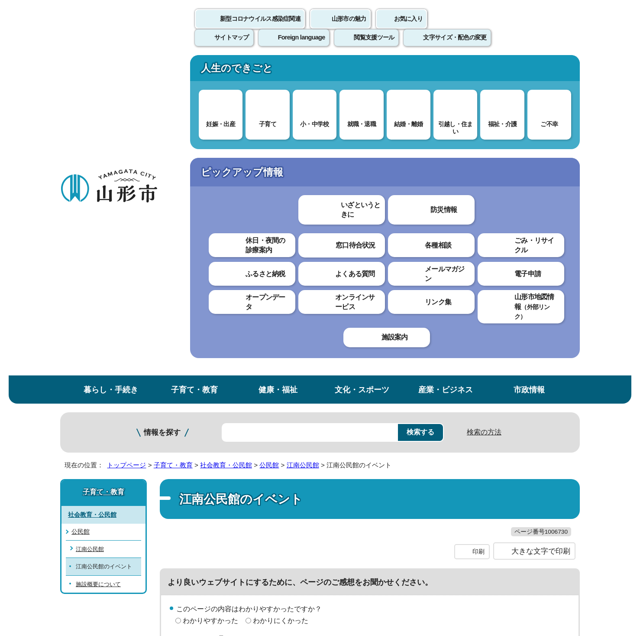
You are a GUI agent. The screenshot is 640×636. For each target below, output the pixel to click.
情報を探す (162, 114)
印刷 (478, 250)
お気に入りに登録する (542, 166)
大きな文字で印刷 (540, 250)
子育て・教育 (194, 70)
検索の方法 (484, 113)
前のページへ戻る (478, 407)
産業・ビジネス (445, 70)
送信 (371, 369)
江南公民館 (303, 146)
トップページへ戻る (550, 407)
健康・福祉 (278, 70)
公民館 (269, 146)
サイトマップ (414, 434)
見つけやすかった (210, 349)
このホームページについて (108, 434)
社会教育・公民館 (226, 146)
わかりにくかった (280, 319)
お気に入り (408, 28)
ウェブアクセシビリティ (329, 434)
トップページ (126, 146)
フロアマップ (90, 564)
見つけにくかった (280, 349)
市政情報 (529, 70)
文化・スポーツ (362, 70)
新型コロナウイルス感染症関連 (260, 28)
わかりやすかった (210, 319)
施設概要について (98, 265)
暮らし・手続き (111, 70)
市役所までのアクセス (164, 564)
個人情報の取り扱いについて (220, 434)
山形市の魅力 (349, 28)
